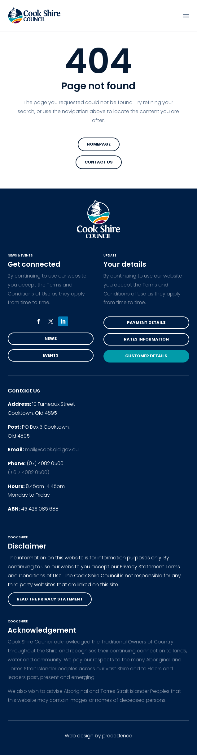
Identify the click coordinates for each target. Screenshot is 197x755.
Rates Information (146, 339)
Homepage (99, 144)
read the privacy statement (50, 599)
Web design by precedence (98, 735)
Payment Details (146, 322)
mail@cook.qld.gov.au (52, 449)
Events (51, 355)
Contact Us (99, 162)
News (51, 338)
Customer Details (146, 356)
